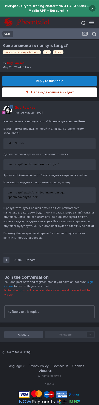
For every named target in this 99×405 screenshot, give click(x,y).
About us (45, 370)
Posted (29, 112)
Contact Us (60, 366)
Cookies (78, 366)
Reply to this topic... (23, 311)
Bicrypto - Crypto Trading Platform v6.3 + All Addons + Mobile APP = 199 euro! (47, 8)
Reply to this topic (49, 81)
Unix (28, 67)
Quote (18, 260)
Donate (31, 260)
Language (16, 366)
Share (23, 334)
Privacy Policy (39, 366)
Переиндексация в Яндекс (49, 92)
